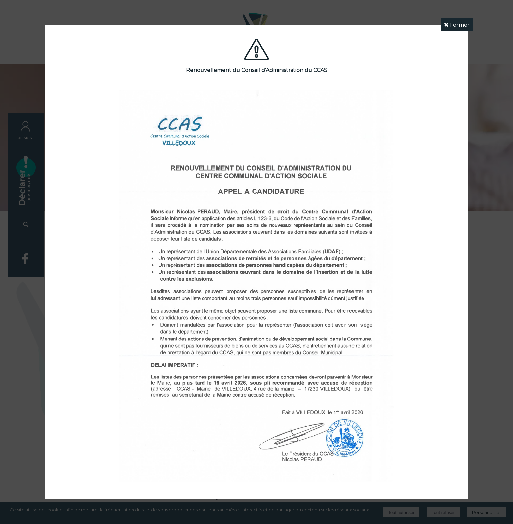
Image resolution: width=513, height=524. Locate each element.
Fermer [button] (456, 25)
